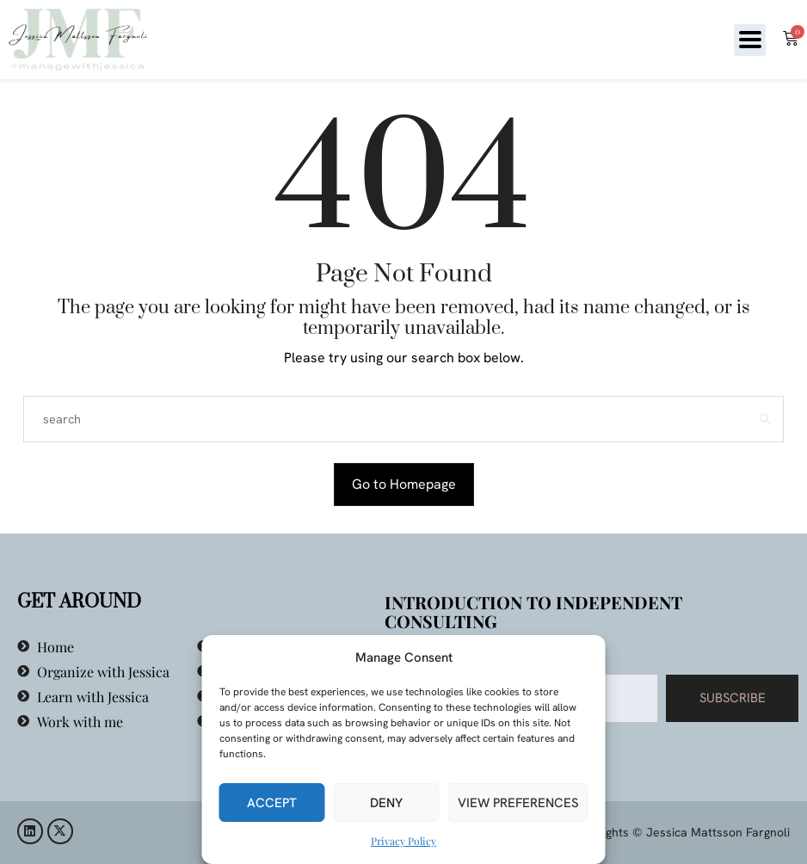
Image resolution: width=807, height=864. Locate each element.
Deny (386, 803)
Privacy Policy (403, 841)
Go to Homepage (404, 484)
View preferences (518, 803)
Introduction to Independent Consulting (533, 611)
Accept (272, 803)
